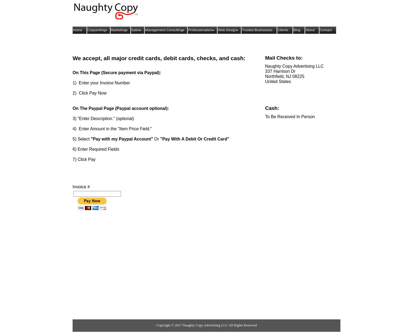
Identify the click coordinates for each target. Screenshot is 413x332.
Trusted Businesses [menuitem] (257, 30)
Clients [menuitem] (282, 30)
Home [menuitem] (77, 30)
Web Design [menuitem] (229, 30)
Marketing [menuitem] (120, 30)
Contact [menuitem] (326, 30)
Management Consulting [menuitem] (165, 30)
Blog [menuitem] (296, 30)
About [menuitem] (310, 30)
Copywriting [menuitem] (98, 30)
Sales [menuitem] (137, 30)
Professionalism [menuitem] (202, 30)
